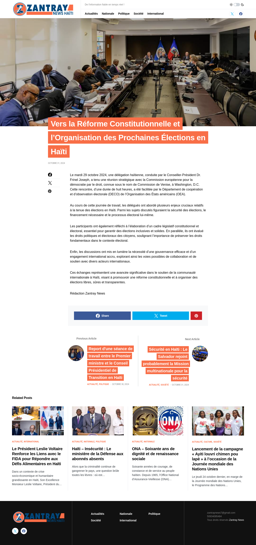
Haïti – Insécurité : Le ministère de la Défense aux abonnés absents (97, 455)
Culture (208, 443)
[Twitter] (232, 14)
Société (165, 386)
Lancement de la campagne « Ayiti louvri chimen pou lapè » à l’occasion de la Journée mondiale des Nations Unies (217, 460)
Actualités (97, 513)
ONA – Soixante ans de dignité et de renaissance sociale (155, 455)
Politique (94, 110)
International (74, 110)
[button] (237, 4)
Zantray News (236, 520)
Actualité (55, 110)
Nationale (89, 443)
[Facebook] (241, 14)
